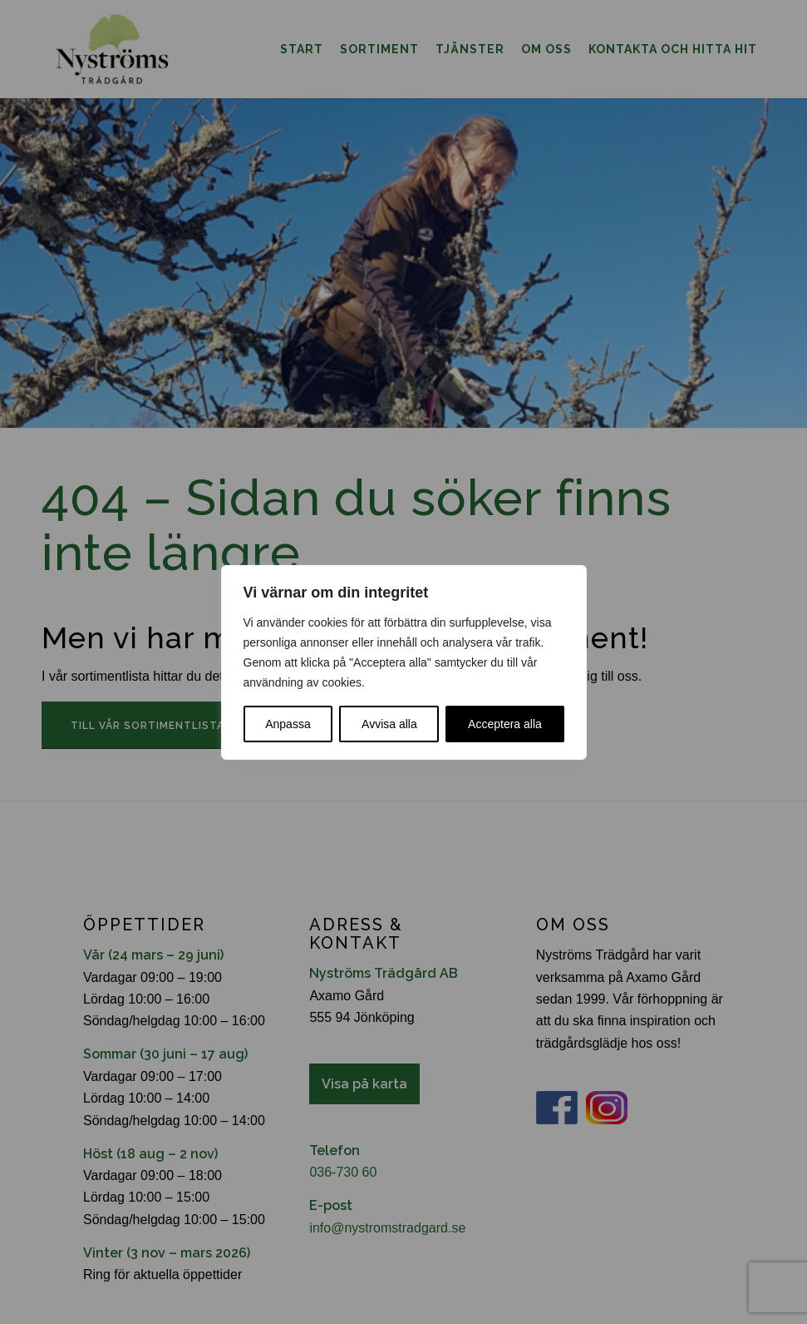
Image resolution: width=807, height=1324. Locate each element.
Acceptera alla (505, 724)
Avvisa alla (389, 724)
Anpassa (287, 724)
